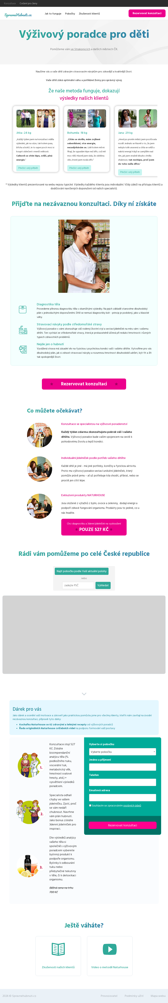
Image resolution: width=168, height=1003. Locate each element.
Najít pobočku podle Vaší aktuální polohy (82, 571)
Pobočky (70, 13)
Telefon (94, 775)
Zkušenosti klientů (89, 13)
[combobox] (122, 751)
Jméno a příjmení (100, 760)
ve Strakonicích (80, 49)
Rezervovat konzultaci (147, 13)
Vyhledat (103, 585)
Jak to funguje (53, 13)
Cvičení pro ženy (28, 3)
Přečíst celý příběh (28, 168)
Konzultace (10, 3)
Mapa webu (158, 996)
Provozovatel (109, 996)
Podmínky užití (134, 996)
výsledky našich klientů (84, 98)
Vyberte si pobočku (101, 744)
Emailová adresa (99, 790)
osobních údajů (132, 806)
